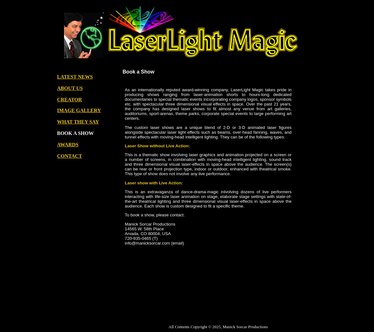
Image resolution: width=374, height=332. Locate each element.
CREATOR (69, 99)
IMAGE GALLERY (79, 110)
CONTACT (69, 156)
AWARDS (68, 144)
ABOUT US (70, 88)
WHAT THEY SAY (78, 121)
